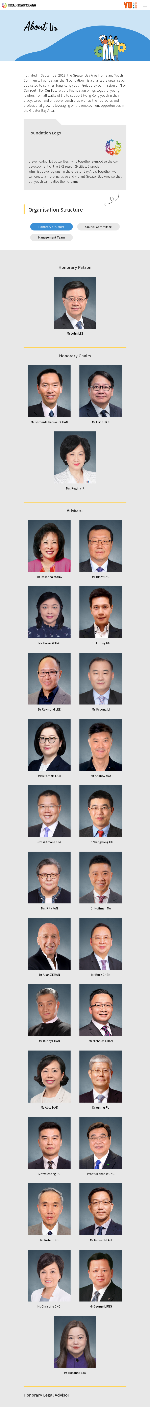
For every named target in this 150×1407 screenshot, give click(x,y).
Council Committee (98, 227)
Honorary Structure (51, 227)
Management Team (51, 237)
